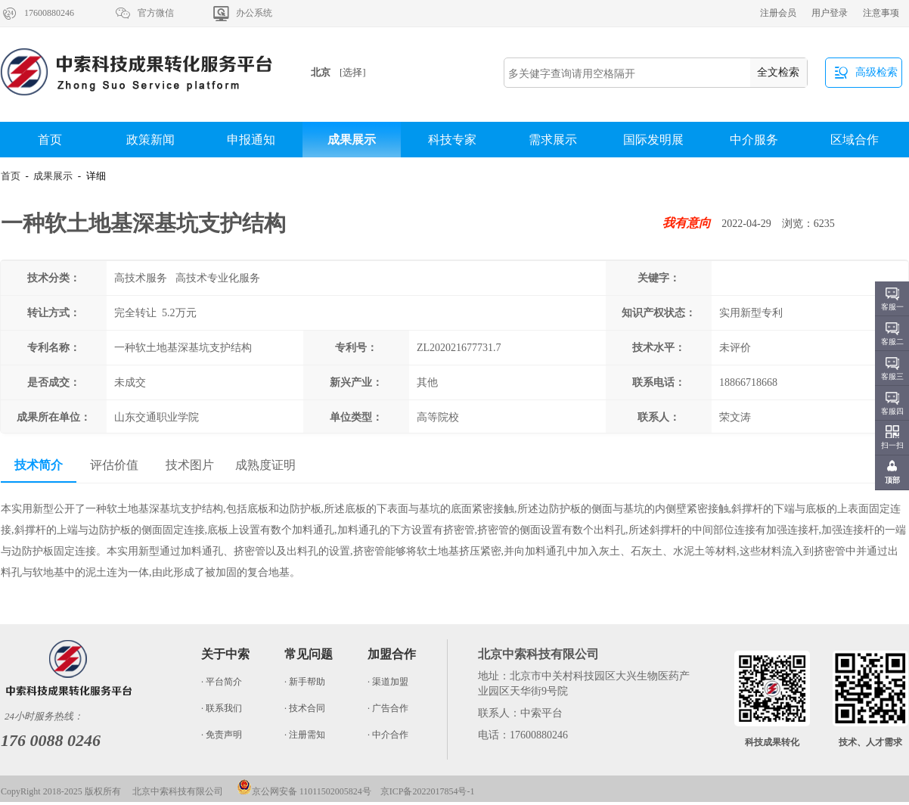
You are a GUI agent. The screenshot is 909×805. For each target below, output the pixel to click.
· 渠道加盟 (388, 681)
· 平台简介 (221, 681)
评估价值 (114, 464)
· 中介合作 (388, 734)
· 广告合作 (388, 708)
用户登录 (829, 13)
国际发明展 (653, 139)
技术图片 (190, 464)
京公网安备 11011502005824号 (304, 791)
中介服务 (754, 139)
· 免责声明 (221, 734)
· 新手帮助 (304, 681)
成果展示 (351, 139)
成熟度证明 (265, 464)
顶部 (892, 480)
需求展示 (553, 139)
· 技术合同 (304, 708)
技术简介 (38, 464)
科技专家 (452, 139)
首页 (50, 139)
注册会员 (778, 13)
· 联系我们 (221, 708)
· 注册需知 (304, 734)
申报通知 (251, 139)
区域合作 (854, 139)
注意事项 (881, 13)
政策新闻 (150, 139)
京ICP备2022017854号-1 (427, 791)
